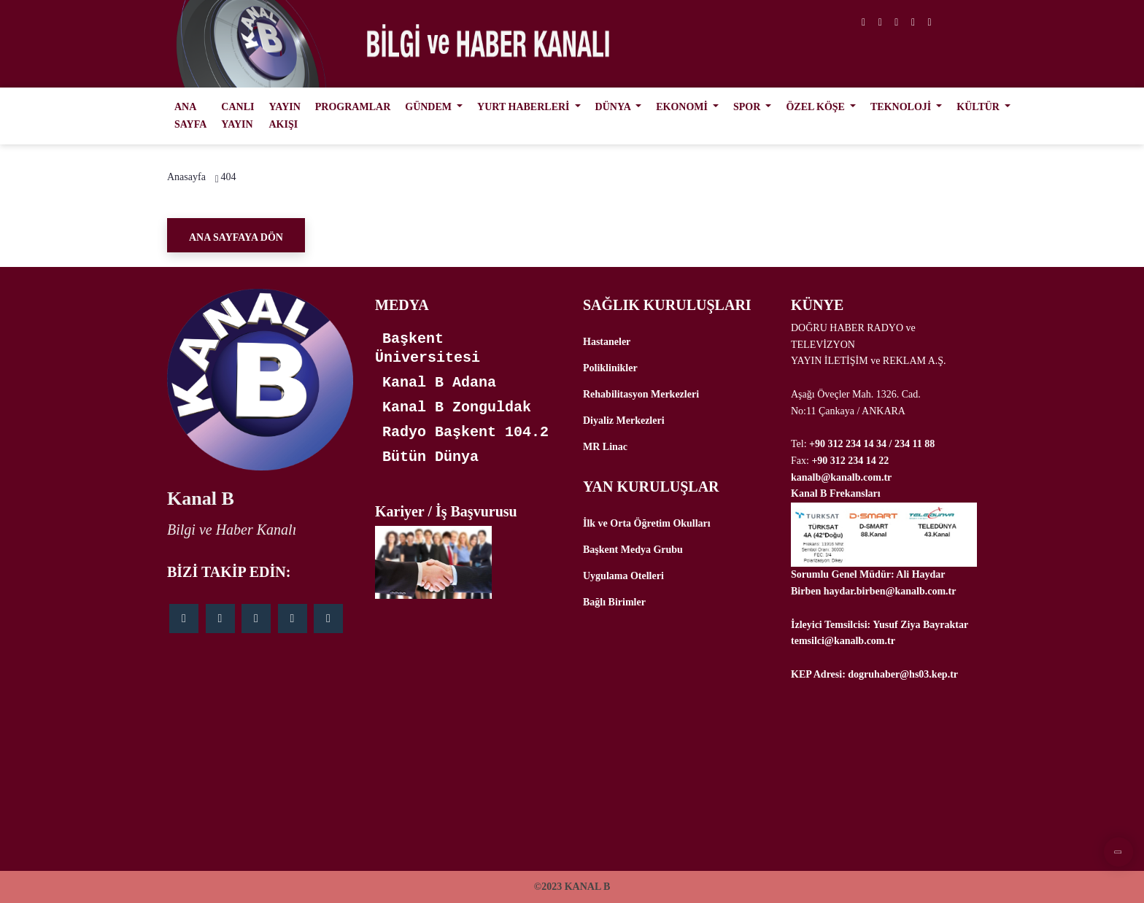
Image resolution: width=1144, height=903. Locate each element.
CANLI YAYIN (237, 115)
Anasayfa (186, 176)
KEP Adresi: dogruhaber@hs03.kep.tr (874, 674)
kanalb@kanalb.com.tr (841, 477)
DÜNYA (614, 106)
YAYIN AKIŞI (284, 115)
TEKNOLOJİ (902, 106)
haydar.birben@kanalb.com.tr (890, 591)
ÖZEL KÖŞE (816, 106)
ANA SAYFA (190, 115)
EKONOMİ (683, 106)
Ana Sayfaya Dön (236, 237)
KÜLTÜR (979, 106)
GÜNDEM (429, 106)
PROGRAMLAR (352, 106)
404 (228, 176)
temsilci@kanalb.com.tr (843, 640)
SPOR (748, 106)
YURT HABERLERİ (524, 106)
